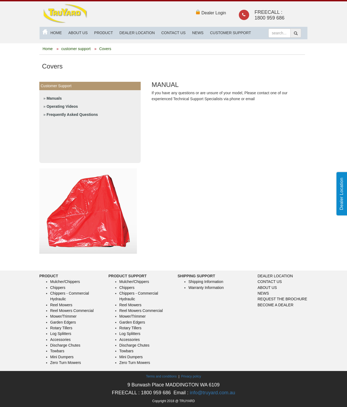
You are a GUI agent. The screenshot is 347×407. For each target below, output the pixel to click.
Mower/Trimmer (63, 316)
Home (48, 49)
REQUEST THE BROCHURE (282, 299)
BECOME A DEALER (275, 305)
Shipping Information (205, 281)
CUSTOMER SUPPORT (230, 33)
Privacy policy (191, 376)
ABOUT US (78, 33)
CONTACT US (173, 33)
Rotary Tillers (61, 328)
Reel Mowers (61, 305)
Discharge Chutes (65, 345)
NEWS (198, 33)
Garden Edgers (63, 322)
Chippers (57, 287)
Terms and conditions (162, 376)
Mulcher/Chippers (65, 281)
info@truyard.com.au (212, 392)
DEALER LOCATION (137, 33)
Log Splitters (60, 333)
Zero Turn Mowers (65, 362)
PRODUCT (103, 33)
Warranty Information (206, 287)
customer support (76, 49)
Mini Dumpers (61, 357)
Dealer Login (210, 13)
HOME (56, 33)
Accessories (60, 339)
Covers (105, 49)
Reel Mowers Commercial (72, 310)
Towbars (57, 351)
